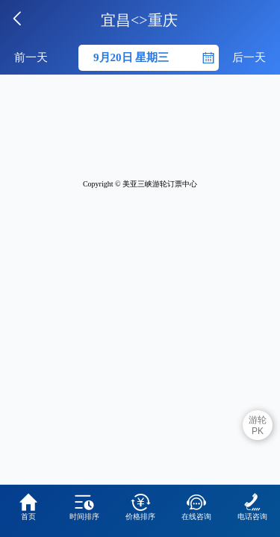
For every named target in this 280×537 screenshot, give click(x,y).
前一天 (31, 57)
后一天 (249, 57)
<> (139, 20)
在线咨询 (196, 506)
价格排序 (140, 506)
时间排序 (84, 506)
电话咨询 (252, 506)
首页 (28, 506)
